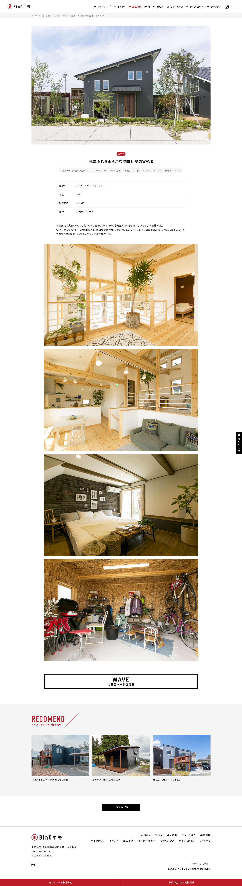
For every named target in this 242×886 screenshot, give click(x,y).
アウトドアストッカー (152, 170)
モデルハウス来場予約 (60, 882)
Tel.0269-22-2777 (41, 852)
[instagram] (226, 7)
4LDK (178, 170)
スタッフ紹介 (189, 836)
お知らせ (146, 836)
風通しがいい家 (132, 170)
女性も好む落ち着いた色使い (73, 170)
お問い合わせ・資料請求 (181, 882)
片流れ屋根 (115, 170)
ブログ (158, 836)
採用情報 (205, 836)
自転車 (168, 170)
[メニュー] (235, 6)
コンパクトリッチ (98, 170)
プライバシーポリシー (201, 864)
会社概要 (172, 836)
